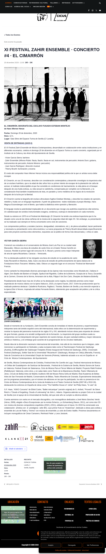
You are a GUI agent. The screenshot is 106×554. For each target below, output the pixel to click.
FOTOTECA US (69, 521)
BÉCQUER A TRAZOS (14, 484)
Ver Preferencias (93, 545)
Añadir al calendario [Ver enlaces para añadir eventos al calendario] (16, 449)
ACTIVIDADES (77, 3)
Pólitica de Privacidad (74, 550)
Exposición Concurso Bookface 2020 (86, 484)
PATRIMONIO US (69, 509)
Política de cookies (61, 550)
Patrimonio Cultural (38, 3)
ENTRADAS (66, 3)
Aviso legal (85, 550)
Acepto (50, 545)
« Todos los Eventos (12, 35)
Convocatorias (20, 3)
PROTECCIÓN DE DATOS (93, 515)
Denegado (72, 545)
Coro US (8, 6)
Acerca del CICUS (21, 6)
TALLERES (54, 3)
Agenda (8, 3)
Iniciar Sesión (39, 6)
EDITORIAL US (69, 515)
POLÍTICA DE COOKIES (92, 521)
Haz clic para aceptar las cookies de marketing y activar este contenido (54, 465)
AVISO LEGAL (93, 509)
